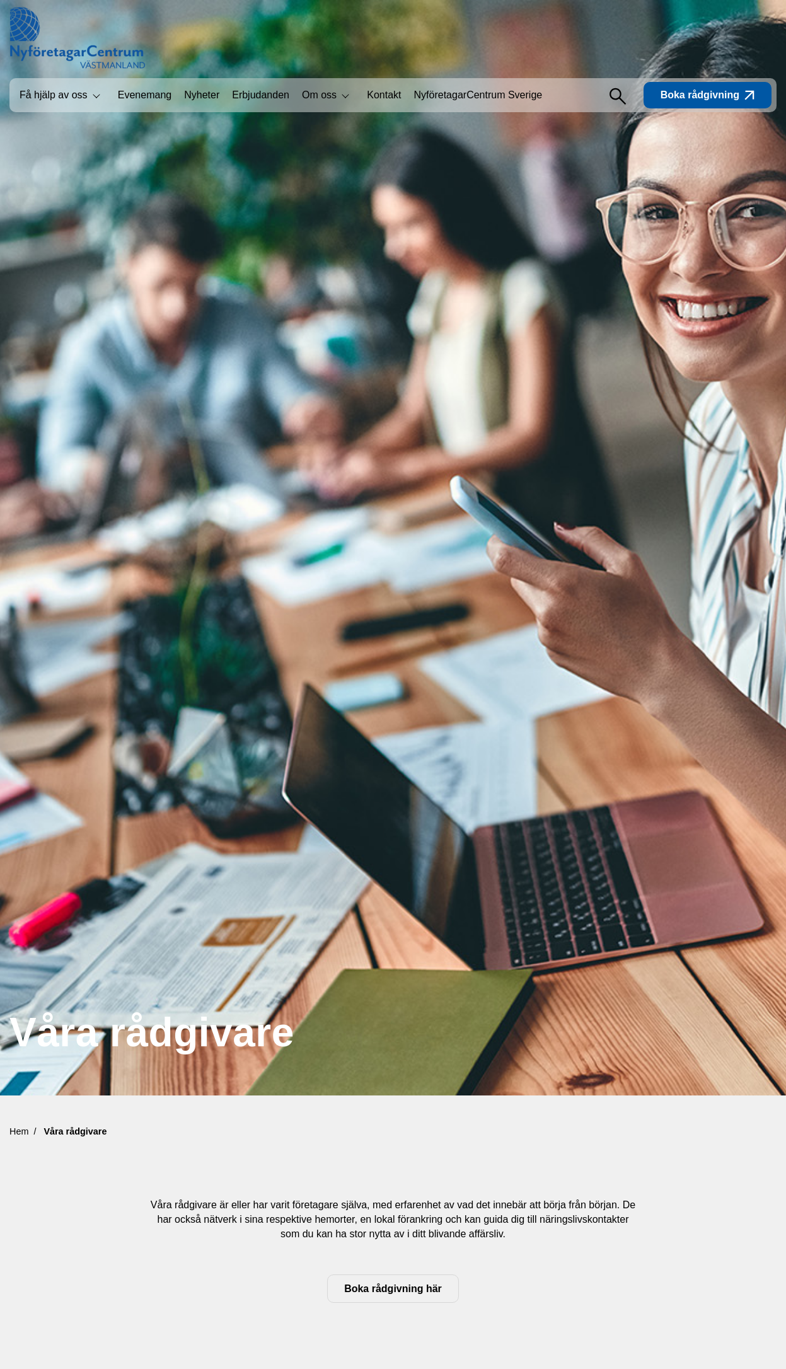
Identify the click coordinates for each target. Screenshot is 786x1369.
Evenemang (144, 95)
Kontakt (384, 95)
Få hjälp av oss (54, 95)
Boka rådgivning (707, 95)
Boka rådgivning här (393, 1288)
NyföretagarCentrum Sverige (478, 95)
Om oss (319, 95)
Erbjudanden (260, 95)
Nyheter (201, 95)
